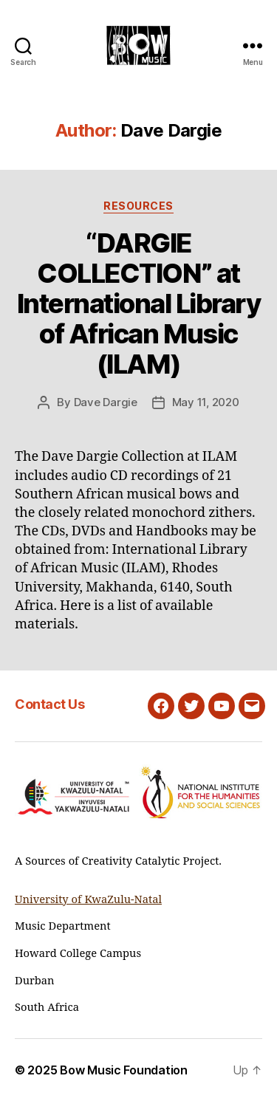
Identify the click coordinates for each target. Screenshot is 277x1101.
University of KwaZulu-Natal (88, 900)
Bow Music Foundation (124, 1070)
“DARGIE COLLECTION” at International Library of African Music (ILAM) (139, 303)
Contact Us (49, 704)
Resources (138, 205)
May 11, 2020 (205, 402)
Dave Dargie (105, 402)
